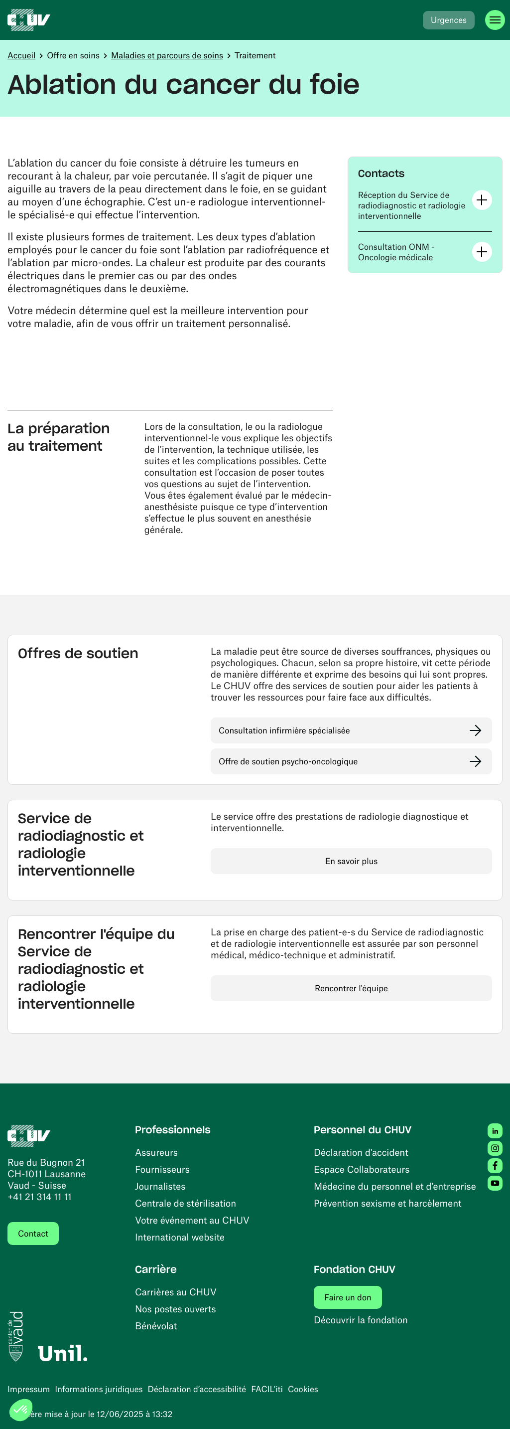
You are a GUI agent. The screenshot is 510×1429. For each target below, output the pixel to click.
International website (180, 1237)
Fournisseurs (162, 1169)
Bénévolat (156, 1325)
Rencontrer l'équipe (351, 988)
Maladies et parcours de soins (167, 55)
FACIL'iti (267, 1389)
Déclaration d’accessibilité (197, 1389)
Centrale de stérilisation (185, 1203)
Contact (33, 1234)
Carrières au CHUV (176, 1291)
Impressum (28, 1389)
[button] (425, 205)
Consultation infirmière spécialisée (284, 730)
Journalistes (160, 1186)
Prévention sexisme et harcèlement (388, 1203)
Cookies (303, 1389)
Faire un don (353, 1297)
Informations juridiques (98, 1389)
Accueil (21, 55)
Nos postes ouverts (175, 1308)
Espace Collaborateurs (361, 1169)
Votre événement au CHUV (192, 1220)
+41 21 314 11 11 (39, 1196)
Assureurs (156, 1152)
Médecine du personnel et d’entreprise (395, 1186)
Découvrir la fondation (361, 1319)
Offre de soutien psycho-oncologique (288, 761)
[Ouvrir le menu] (495, 19)
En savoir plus (351, 861)
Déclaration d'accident (361, 1152)
